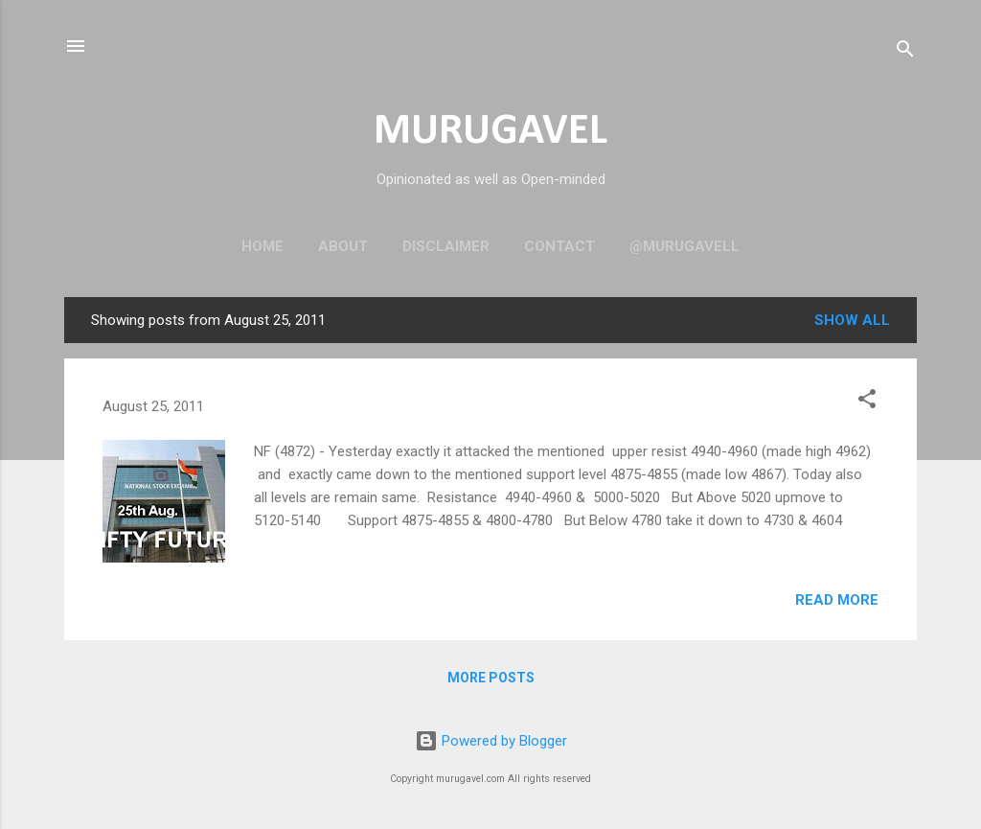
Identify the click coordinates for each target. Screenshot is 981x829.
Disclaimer (446, 246)
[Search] (905, 52)
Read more (836, 600)
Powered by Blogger (491, 740)
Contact (559, 246)
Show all (852, 320)
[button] (867, 402)
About (343, 246)
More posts (491, 677)
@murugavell (684, 246)
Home (262, 246)
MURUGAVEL (490, 131)
